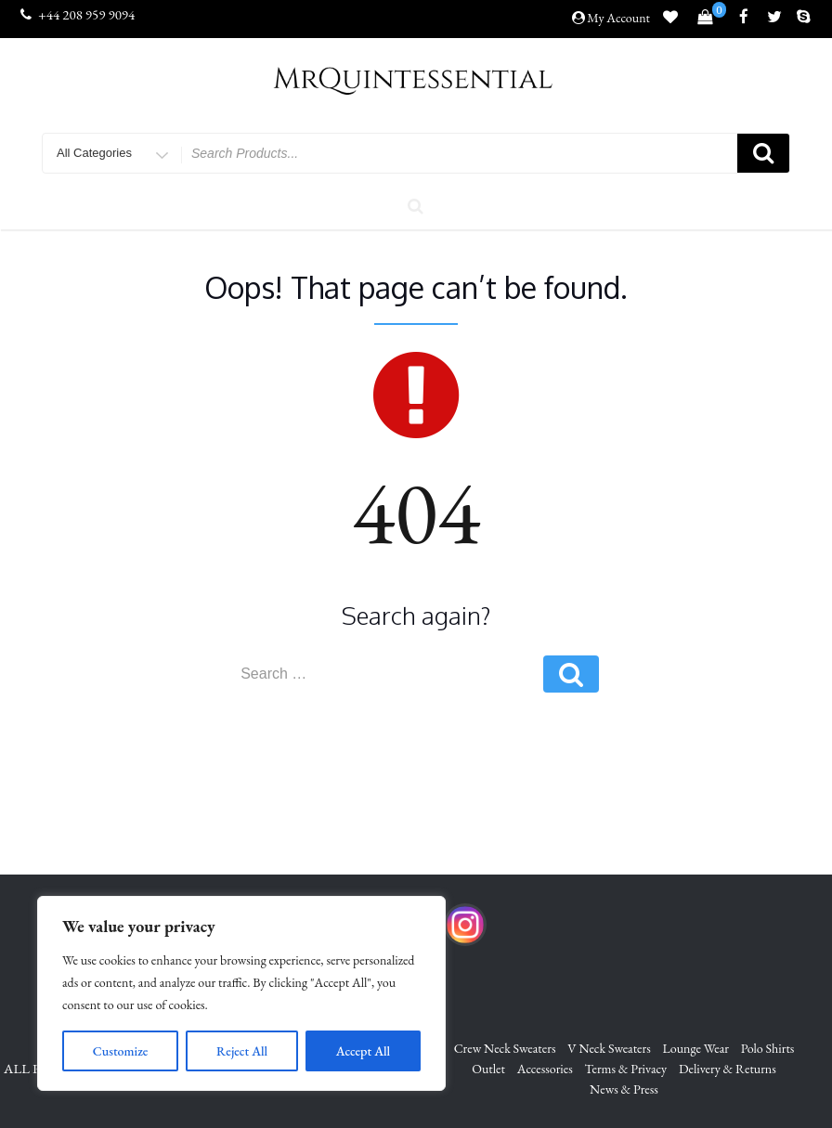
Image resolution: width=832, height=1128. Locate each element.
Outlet (488, 1068)
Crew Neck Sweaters (505, 1048)
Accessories (545, 1068)
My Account (618, 17)
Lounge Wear (696, 1048)
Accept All (363, 1051)
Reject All (241, 1051)
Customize (121, 1051)
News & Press (624, 1090)
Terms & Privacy (626, 1068)
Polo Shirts (768, 1048)
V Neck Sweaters (609, 1048)
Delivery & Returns (727, 1068)
